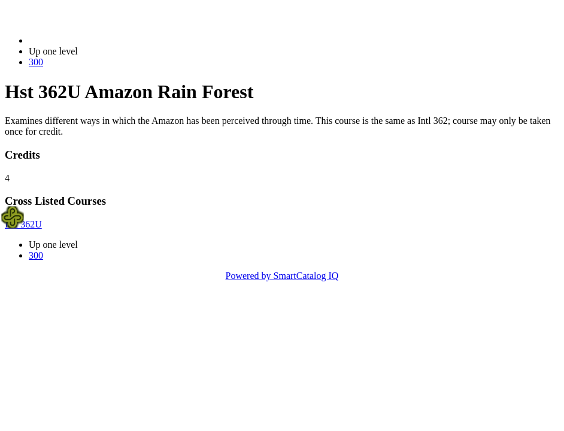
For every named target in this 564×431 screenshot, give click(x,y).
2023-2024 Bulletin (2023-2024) (91, 40)
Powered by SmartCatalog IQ (282, 276)
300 (36, 62)
